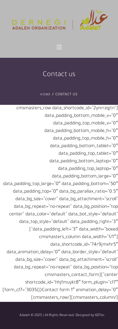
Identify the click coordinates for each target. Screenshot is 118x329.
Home (45, 95)
